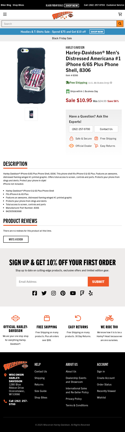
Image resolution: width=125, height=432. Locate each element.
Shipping (40, 377)
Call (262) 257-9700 (94, 4)
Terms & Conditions (77, 405)
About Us (71, 371)
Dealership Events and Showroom (76, 379)
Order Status (104, 384)
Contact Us (106, 129)
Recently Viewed (106, 390)
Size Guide (41, 390)
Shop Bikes (18, 4)
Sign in (101, 371)
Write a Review (16, 239)
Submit (98, 281)
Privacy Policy (74, 398)
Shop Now (72, 5)
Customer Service (115, 4)
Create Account (106, 377)
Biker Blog (6, 4)
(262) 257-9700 (81, 129)
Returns (39, 384)
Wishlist (101, 397)
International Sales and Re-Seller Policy (77, 390)
